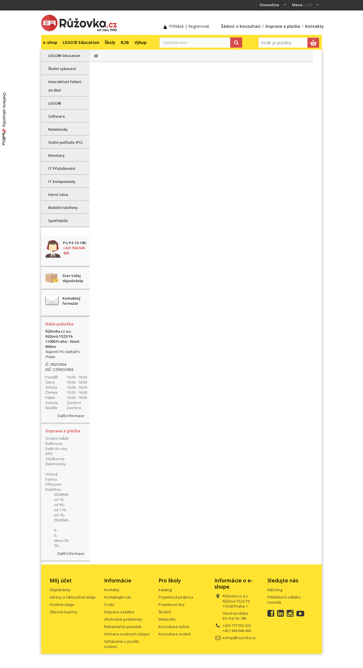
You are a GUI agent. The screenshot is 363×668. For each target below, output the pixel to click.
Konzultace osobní (175, 634)
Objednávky (60, 589)
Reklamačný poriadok (123, 626)
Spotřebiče (58, 220)
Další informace (71, 415)
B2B (125, 42)
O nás (109, 604)
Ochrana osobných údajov (127, 634)
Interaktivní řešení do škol (64, 86)
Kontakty (314, 26)
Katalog (165, 589)
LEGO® (54, 103)
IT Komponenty (61, 181)
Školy (110, 42)
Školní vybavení (62, 68)
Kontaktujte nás (117, 597)
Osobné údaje (62, 604)
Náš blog (274, 589)
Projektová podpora (176, 597)
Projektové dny (172, 604)
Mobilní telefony (63, 207)
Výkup (140, 42)
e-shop (50, 42)
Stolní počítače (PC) (65, 142)
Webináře (167, 619)
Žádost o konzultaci (241, 26)
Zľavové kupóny (63, 611)
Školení (165, 611)
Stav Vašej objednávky (72, 278)
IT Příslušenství (61, 168)
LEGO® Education (81, 42)
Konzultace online (174, 626)
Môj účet (61, 580)
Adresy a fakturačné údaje (73, 597)
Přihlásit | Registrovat (189, 26)
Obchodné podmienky (123, 619)
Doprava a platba (282, 26)
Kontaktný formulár (71, 301)
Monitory (56, 155)
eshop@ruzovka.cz (239, 637)
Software (56, 116)
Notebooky (58, 129)
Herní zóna (58, 194)
